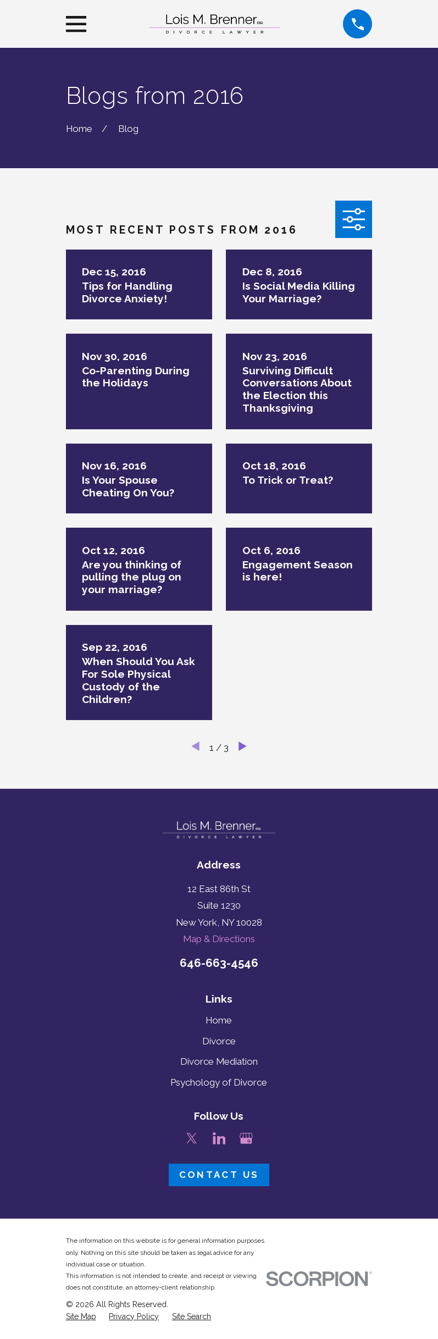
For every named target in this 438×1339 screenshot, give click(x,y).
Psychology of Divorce (218, 1082)
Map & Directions (219, 938)
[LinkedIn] (219, 1138)
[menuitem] (81, 1317)
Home (219, 1020)
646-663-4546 (219, 963)
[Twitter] (191, 1138)
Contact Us (219, 1174)
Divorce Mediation (219, 1061)
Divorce (219, 1041)
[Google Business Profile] (246, 1138)
